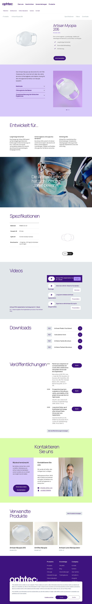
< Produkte (5, 16)
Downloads (85, 16)
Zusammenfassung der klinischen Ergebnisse (27, 95)
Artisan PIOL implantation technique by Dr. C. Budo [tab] (64, 278)
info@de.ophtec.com (46, 488)
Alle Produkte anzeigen (74, 513)
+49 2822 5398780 (45, 490)
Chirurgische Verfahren (24, 90)
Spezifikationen (69, 16)
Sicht (76, 365)
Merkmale (19, 86)
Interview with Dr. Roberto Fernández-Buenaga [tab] (64, 287)
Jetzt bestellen (59, 58)
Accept (61, 597)
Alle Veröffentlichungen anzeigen (58, 431)
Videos (78, 16)
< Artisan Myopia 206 (17, 16)
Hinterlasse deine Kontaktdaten (21, 488)
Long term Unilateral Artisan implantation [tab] (64, 296)
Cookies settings (49, 597)
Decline (74, 597)
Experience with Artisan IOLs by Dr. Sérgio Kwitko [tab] (64, 305)
